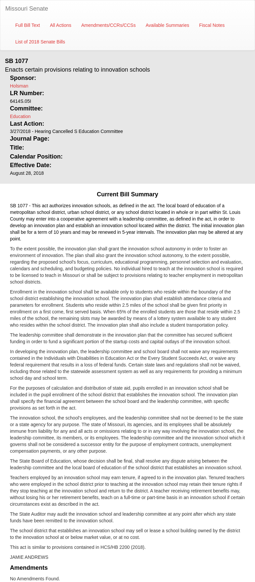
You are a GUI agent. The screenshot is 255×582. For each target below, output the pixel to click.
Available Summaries (167, 25)
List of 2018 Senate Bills (40, 41)
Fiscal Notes (211, 25)
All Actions (60, 25)
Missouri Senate (26, 8)
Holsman (19, 86)
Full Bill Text (27, 25)
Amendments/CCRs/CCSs (108, 25)
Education (20, 116)
